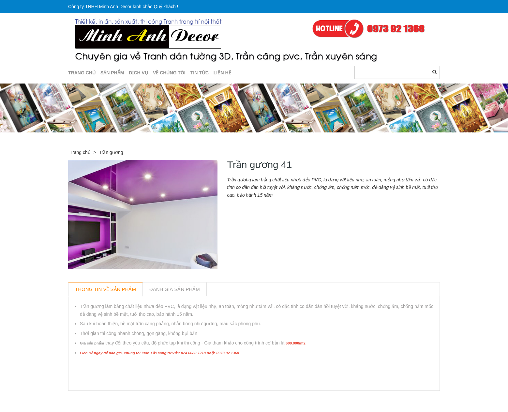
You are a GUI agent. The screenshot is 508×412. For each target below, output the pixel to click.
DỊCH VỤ (138, 72)
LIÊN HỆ (222, 72)
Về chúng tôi (169, 72)
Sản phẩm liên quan (103, 398)
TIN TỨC (199, 72)
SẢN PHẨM (112, 72)
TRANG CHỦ (82, 72)
